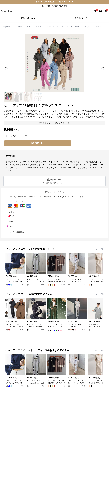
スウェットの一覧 (24, 27)
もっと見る (99, 249)
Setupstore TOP (8, 27)
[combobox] (12, 136)
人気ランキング (81, 18)
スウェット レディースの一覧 (46, 27)
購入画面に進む (50, 143)
